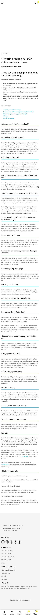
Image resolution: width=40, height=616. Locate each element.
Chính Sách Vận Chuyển (8, 557)
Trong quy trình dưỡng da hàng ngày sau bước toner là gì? (18, 112)
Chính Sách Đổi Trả (6, 554)
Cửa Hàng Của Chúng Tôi (8, 570)
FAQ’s (3, 563)
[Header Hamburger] (2, 3)
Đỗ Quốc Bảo (7, 66)
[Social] (3, 542)
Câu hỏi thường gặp (8, 118)
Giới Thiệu (4, 579)
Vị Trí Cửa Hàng (5, 573)
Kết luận (5, 116)
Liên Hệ (3, 576)
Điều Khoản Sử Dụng (7, 560)
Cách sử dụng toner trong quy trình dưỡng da (15, 114)
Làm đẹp (5, 53)
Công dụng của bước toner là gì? (12, 109)
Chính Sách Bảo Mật (7, 551)
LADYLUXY (24, 456)
